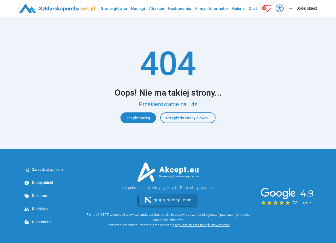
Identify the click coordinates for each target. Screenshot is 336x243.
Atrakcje (156, 8)
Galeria (238, 8)
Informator (218, 8)
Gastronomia (179, 8)
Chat (253, 8)
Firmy (200, 8)
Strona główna (114, 8)
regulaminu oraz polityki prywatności (202, 225)
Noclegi (138, 8)
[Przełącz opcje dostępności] (280, 8)
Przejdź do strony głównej (188, 118)
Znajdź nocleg (138, 118)
